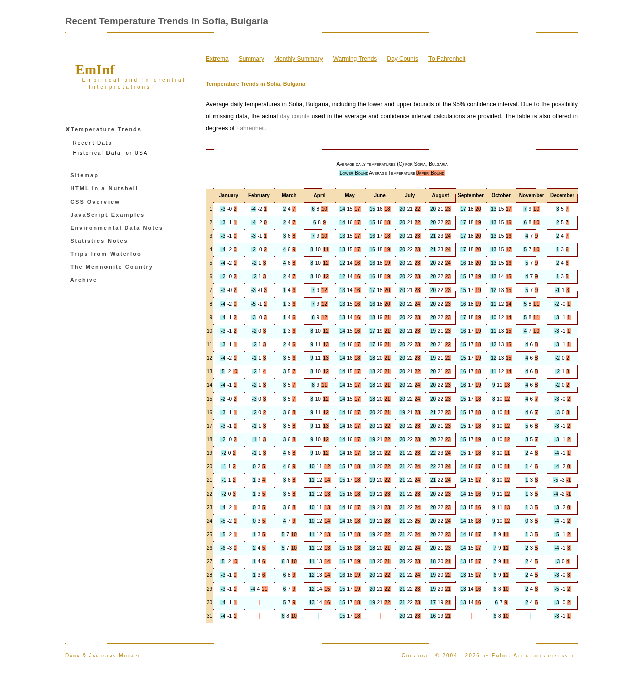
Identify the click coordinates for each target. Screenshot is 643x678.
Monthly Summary (298, 58)
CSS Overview (95, 202)
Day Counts (402, 58)
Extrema (217, 58)
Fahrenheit (250, 128)
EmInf (95, 69)
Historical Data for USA (110, 153)
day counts (294, 116)
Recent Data (93, 143)
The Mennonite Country (111, 267)
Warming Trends (355, 58)
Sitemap (84, 175)
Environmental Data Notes (116, 228)
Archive (83, 280)
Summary (251, 58)
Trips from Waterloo (106, 254)
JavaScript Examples (107, 215)
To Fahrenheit (446, 58)
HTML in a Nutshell (104, 188)
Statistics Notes (99, 241)
